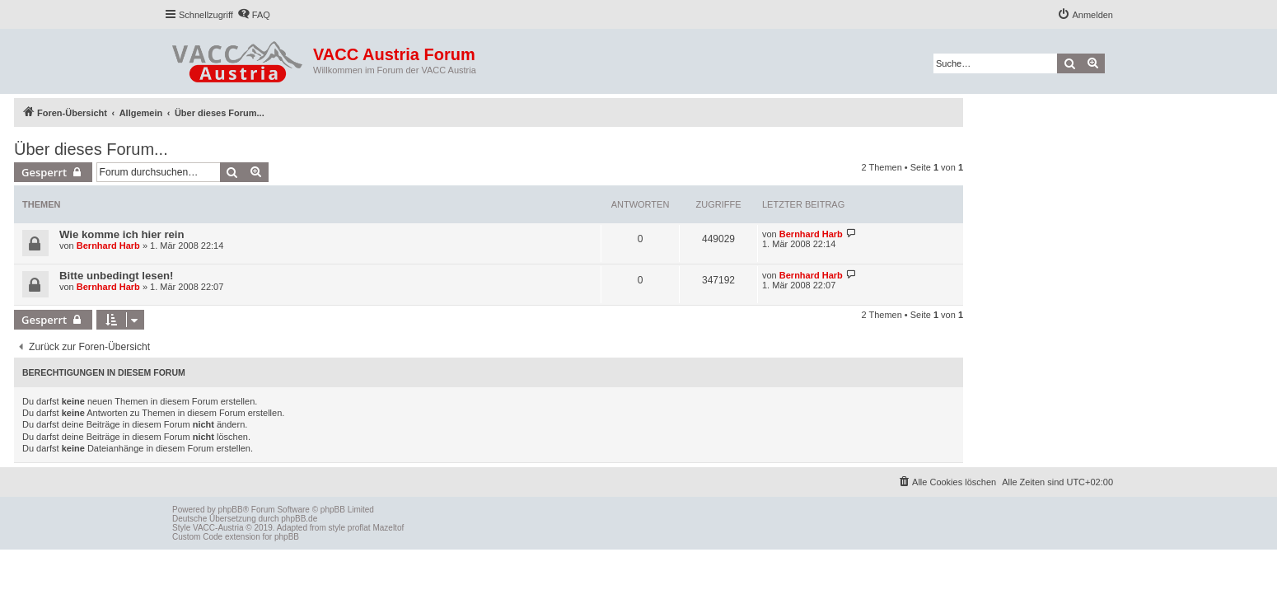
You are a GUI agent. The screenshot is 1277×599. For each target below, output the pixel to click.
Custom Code (197, 536)
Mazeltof (388, 527)
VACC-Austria (218, 527)
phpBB (230, 509)
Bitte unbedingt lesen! (116, 275)
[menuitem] (253, 15)
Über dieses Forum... (91, 149)
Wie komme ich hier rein (122, 234)
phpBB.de (299, 518)
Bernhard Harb (108, 245)
